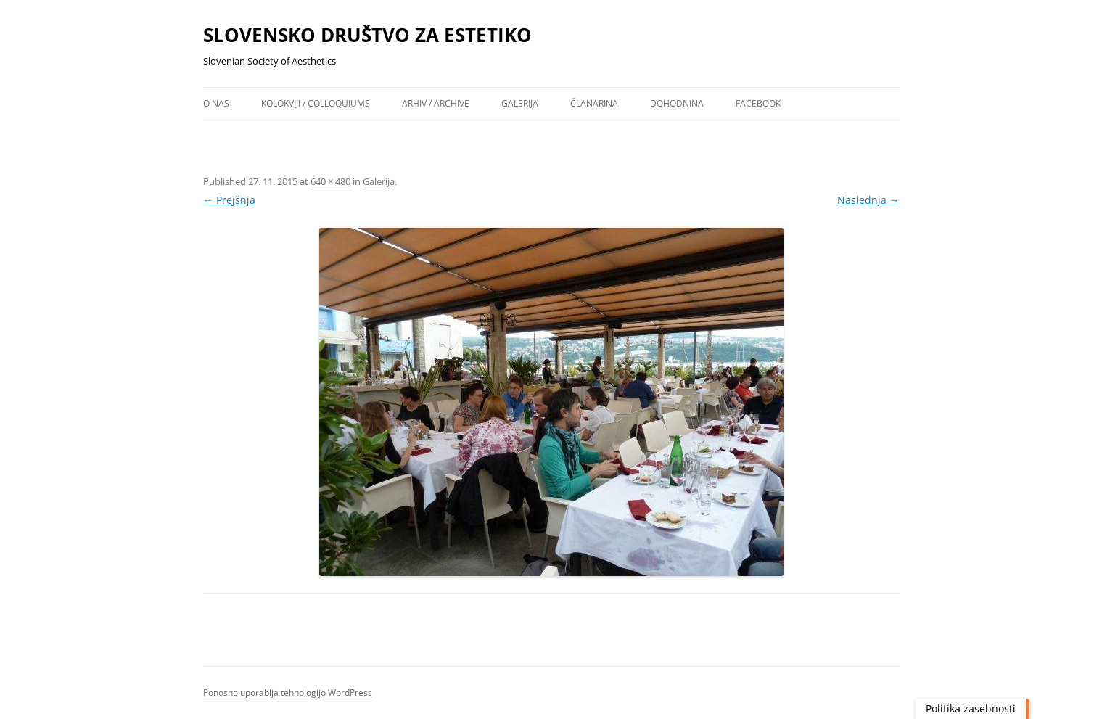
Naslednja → (868, 200)
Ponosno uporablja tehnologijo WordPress (287, 692)
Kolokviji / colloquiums (315, 103)
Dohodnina (677, 103)
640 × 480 (330, 181)
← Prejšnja (229, 200)
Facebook (758, 103)
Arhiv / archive (435, 103)
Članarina (594, 103)
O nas (216, 103)
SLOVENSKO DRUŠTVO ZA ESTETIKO (367, 35)
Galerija (519, 103)
